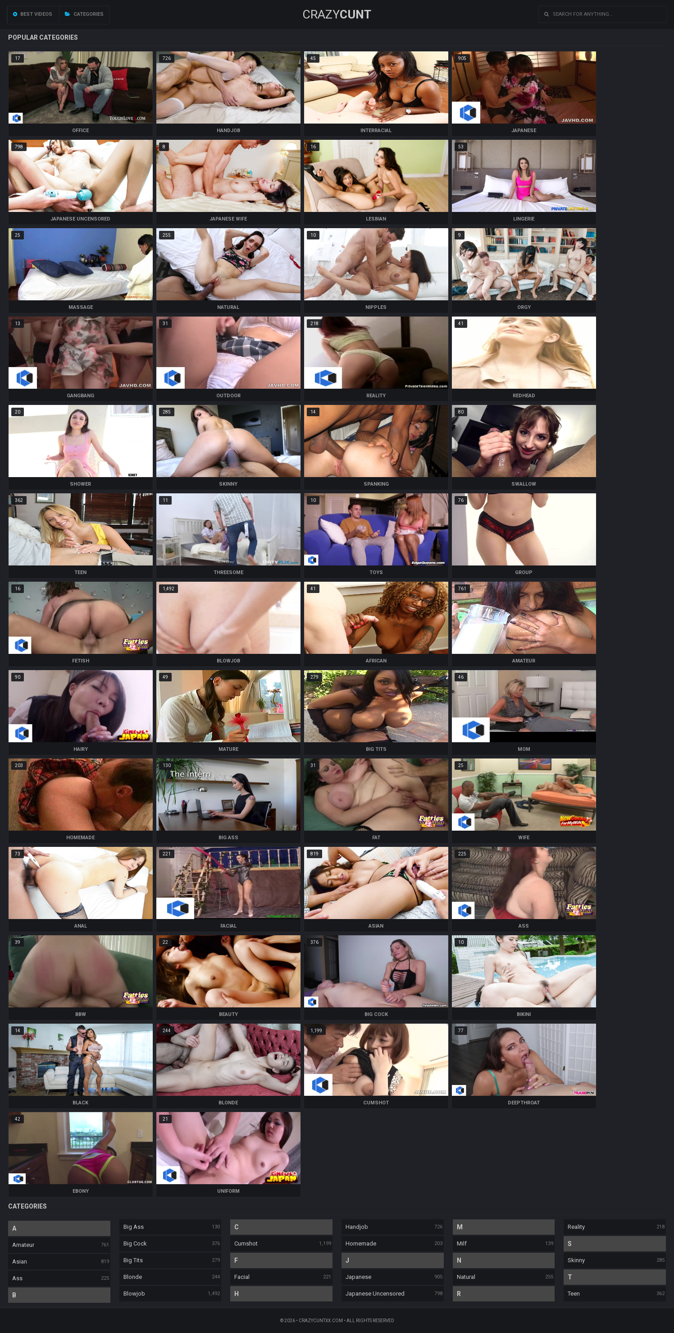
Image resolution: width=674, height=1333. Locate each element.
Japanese (358, 1276)
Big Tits (133, 1260)
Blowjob (134, 1293)
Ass (17, 1278)
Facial (242, 1276)
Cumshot (246, 1243)
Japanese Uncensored (375, 1293)
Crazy (336, 14)
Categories (84, 14)
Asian (19, 1261)
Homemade (361, 1243)
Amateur (23, 1244)
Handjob (357, 1226)
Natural (466, 1276)
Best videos (32, 14)
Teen (574, 1293)
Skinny (576, 1260)
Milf (462, 1243)
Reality (576, 1226)
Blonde (132, 1276)
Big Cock (135, 1243)
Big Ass (133, 1226)
